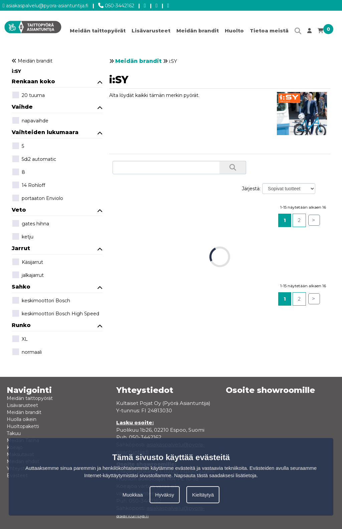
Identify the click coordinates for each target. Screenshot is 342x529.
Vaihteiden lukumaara (57, 132)
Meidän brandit (197, 30)
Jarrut (57, 248)
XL (20, 339)
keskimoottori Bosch (41, 301)
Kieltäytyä (203, 495)
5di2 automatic (34, 159)
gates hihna (30, 224)
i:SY (16, 71)
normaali (27, 352)
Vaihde (57, 107)
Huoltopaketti (23, 426)
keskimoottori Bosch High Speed (55, 314)
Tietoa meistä (269, 30)
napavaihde (30, 121)
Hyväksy (164, 495)
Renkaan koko (57, 81)
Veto (57, 210)
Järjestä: (251, 189)
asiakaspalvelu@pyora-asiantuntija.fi (46, 4)
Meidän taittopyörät (98, 30)
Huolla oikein (21, 419)
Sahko (57, 287)
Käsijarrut (27, 262)
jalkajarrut (28, 275)
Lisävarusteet (151, 30)
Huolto (234, 30)
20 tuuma (28, 95)
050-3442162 (116, 4)
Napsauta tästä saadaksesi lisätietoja (215, 475)
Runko (57, 325)
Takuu (14, 433)
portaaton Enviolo (37, 198)
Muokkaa (133, 495)
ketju (22, 237)
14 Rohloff (28, 185)
